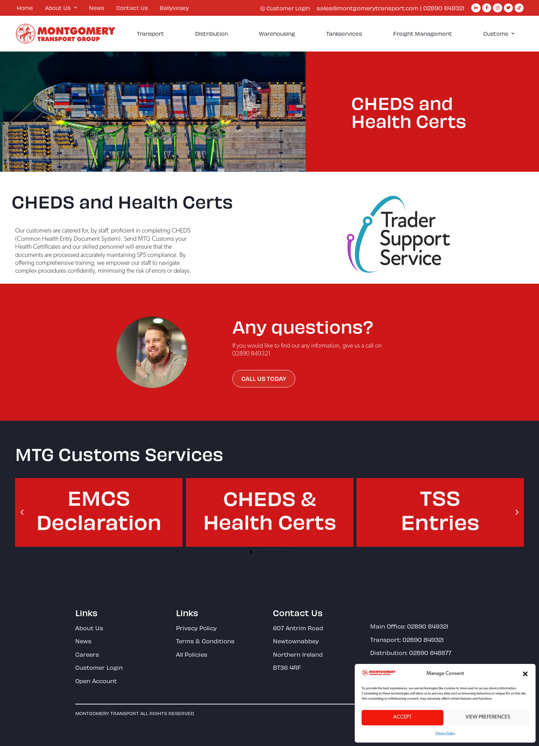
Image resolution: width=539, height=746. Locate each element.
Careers (87, 654)
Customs (499, 33)
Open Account (96, 680)
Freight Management (422, 33)
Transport (150, 33)
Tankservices (344, 33)
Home (25, 8)
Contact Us (132, 8)
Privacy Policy (445, 733)
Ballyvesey (174, 8)
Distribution (211, 33)
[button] (525, 673)
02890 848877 (430, 652)
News (96, 8)
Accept (402, 717)
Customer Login (99, 667)
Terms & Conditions (205, 640)
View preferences (487, 717)
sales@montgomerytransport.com (367, 7)
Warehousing (277, 33)
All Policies (191, 654)
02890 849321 (443, 7)
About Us (61, 8)
